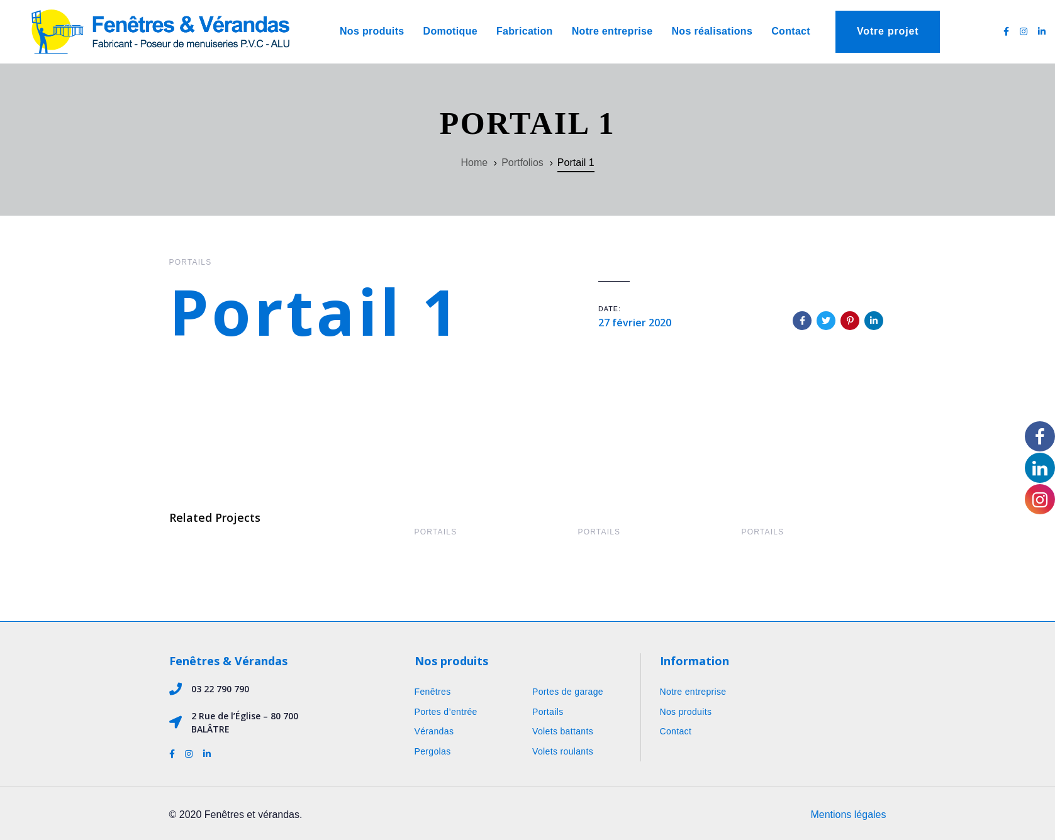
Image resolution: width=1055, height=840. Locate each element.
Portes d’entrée (446, 712)
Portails (190, 262)
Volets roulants (562, 751)
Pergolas (433, 751)
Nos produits (686, 712)
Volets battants (562, 731)
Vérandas (434, 731)
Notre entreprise (693, 692)
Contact (676, 731)
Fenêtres (433, 692)
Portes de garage (567, 692)
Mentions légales (848, 814)
